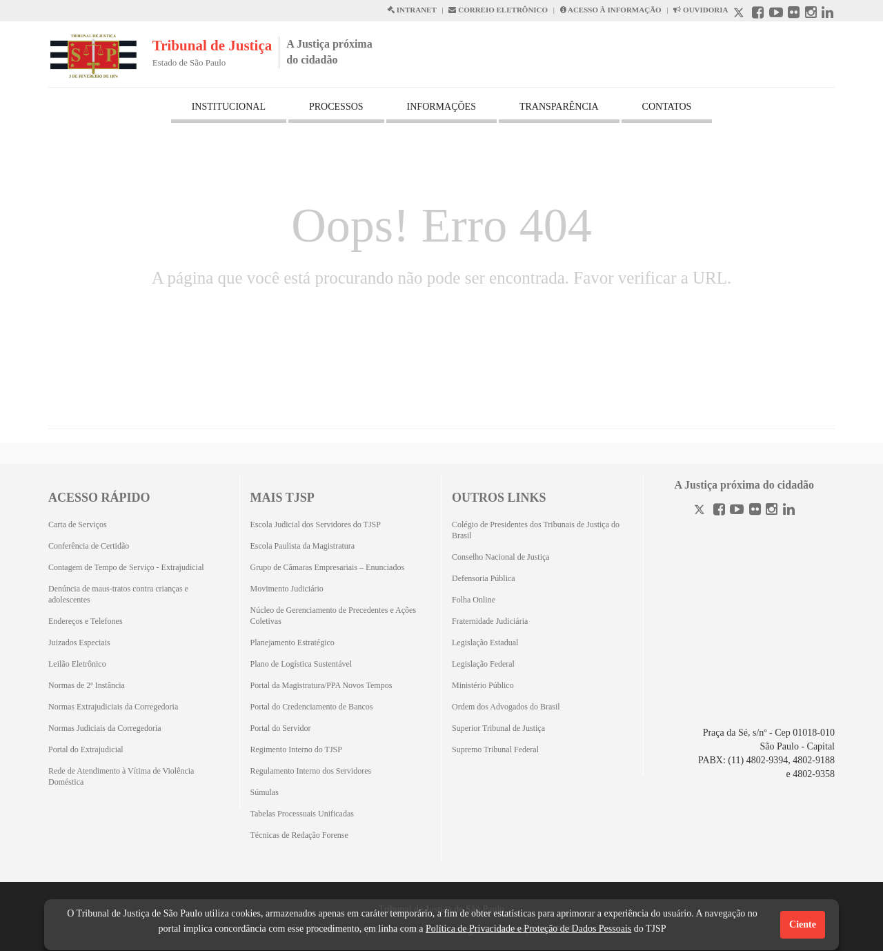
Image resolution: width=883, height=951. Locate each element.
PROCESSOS (336, 106)
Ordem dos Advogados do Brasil (506, 707)
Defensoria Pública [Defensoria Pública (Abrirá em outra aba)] (483, 578)
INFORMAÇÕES (441, 106)
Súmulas (264, 792)
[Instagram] (771, 511)
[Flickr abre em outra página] (793, 14)
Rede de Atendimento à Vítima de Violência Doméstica (121, 776)
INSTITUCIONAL (229, 106)
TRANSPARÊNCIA (559, 106)
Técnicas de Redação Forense (299, 835)
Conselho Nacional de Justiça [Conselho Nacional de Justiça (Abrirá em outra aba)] (501, 557)
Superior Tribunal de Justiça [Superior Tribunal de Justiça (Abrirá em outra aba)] (498, 728)
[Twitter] (701, 511)
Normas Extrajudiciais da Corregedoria (113, 707)
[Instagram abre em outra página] (811, 14)
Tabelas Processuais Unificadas (302, 813)
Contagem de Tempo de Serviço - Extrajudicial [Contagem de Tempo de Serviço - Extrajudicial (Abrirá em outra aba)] (126, 567)
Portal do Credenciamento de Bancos (311, 707)
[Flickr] (755, 511)
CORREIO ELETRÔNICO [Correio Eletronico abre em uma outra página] (498, 10)
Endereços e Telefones (85, 621)
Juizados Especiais (79, 642)
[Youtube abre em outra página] (776, 14)
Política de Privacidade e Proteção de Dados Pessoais (528, 928)
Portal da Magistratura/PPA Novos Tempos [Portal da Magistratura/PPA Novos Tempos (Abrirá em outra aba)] (321, 685)
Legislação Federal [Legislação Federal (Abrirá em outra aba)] (483, 664)
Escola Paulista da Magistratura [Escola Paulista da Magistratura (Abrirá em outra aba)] (302, 546)
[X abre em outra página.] (740, 14)
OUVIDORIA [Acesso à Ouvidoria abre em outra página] (700, 10)
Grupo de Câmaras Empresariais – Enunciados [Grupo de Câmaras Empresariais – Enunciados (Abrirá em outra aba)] (327, 567)
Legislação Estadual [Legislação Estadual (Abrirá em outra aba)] (485, 642)
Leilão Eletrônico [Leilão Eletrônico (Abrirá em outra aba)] (77, 664)
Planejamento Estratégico (292, 642)
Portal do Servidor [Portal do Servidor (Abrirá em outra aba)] (280, 728)
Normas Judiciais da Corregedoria (104, 728)
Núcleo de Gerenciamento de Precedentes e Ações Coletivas (333, 615)
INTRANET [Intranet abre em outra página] (412, 10)
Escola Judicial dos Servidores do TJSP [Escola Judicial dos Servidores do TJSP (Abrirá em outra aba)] (315, 524)
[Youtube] (736, 511)
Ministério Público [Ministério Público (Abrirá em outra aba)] (483, 685)
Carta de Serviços (77, 524)
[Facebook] (719, 511)
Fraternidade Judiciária (490, 621)
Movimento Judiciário (287, 589)
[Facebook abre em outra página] (758, 14)
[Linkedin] (789, 511)
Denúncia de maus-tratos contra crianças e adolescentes (118, 594)
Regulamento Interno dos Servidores (311, 771)
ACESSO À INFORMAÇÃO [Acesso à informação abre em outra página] (611, 10)
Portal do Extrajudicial (85, 749)
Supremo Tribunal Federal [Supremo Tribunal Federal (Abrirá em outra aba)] (495, 749)
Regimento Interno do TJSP (296, 749)
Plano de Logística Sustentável (301, 664)
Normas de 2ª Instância (86, 685)
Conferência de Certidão (88, 546)
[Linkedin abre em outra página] (827, 14)
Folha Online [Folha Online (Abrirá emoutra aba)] (473, 600)
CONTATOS (667, 106)
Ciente (802, 924)
